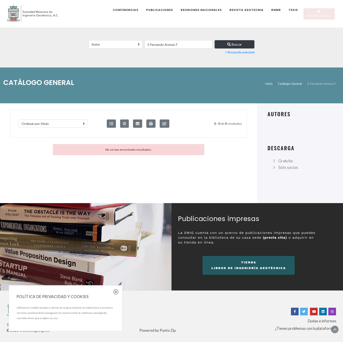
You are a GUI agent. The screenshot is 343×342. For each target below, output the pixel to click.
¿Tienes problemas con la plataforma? (305, 328)
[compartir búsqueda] (164, 123)
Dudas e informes (322, 321)
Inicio (269, 83)
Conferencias (125, 10)
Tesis (293, 10)
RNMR (276, 10)
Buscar (234, 44)
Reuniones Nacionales (201, 10)
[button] (151, 123)
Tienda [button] (248, 266)
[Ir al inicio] (334, 329)
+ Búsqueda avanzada (240, 52)
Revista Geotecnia (246, 10)
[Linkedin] (323, 311)
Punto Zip (168, 330)
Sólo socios (288, 167)
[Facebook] (294, 311)
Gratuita (285, 161)
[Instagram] (332, 311)
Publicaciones (159, 10)
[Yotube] (314, 311)
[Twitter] (304, 311)
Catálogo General (290, 83)
